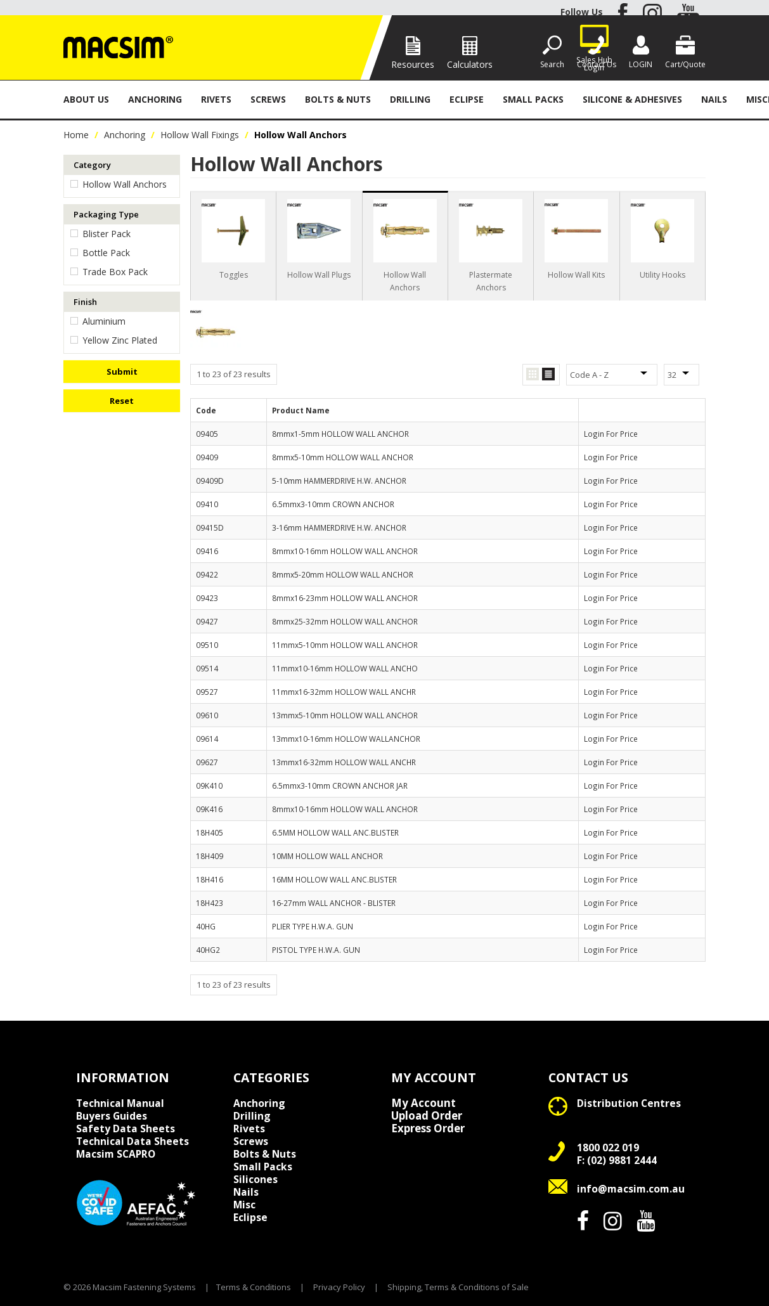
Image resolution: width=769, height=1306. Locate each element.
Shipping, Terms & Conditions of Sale (458, 1287)
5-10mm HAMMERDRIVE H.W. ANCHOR (339, 480)
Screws (268, 99)
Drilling (410, 99)
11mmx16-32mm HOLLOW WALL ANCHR (344, 692)
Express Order (428, 1128)
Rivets (216, 99)
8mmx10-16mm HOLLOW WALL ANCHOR (345, 551)
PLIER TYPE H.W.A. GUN (312, 926)
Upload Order (426, 1115)
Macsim (115, 1154)
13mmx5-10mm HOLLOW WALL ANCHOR (345, 715)
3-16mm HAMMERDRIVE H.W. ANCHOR (339, 527)
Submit (122, 371)
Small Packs (533, 99)
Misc (244, 1205)
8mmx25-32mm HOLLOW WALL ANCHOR (345, 621)
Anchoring (155, 99)
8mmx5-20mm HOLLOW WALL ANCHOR (342, 574)
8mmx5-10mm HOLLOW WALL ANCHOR (342, 457)
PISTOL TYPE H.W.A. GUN (316, 950)
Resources (412, 64)
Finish (85, 301)
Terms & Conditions (253, 1287)
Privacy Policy (339, 1287)
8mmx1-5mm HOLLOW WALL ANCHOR (340, 434)
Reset (122, 400)
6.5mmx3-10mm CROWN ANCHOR (333, 504)
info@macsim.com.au (631, 1189)
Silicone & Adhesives (632, 99)
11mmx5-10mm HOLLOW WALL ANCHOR (345, 645)
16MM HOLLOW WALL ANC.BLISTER (334, 879)
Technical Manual (120, 1103)
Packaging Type (106, 214)
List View (548, 374)
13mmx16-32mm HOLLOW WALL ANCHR (344, 762)
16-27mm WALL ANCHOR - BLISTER (334, 903)
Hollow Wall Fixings (199, 135)
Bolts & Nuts (338, 99)
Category (92, 165)
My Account (423, 1103)
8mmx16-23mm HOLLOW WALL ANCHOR (345, 598)
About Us (86, 99)
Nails (714, 99)
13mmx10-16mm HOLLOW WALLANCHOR (346, 739)
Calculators (470, 64)
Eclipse (466, 99)
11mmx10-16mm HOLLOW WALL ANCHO (345, 668)
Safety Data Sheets (125, 1128)
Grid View (532, 374)
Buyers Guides (111, 1116)
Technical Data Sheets (132, 1141)
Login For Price (611, 434)
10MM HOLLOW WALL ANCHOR (327, 856)
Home (76, 135)
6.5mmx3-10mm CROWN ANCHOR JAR (340, 785)
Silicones (255, 1179)
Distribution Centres (629, 1103)
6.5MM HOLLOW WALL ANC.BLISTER (335, 832)
